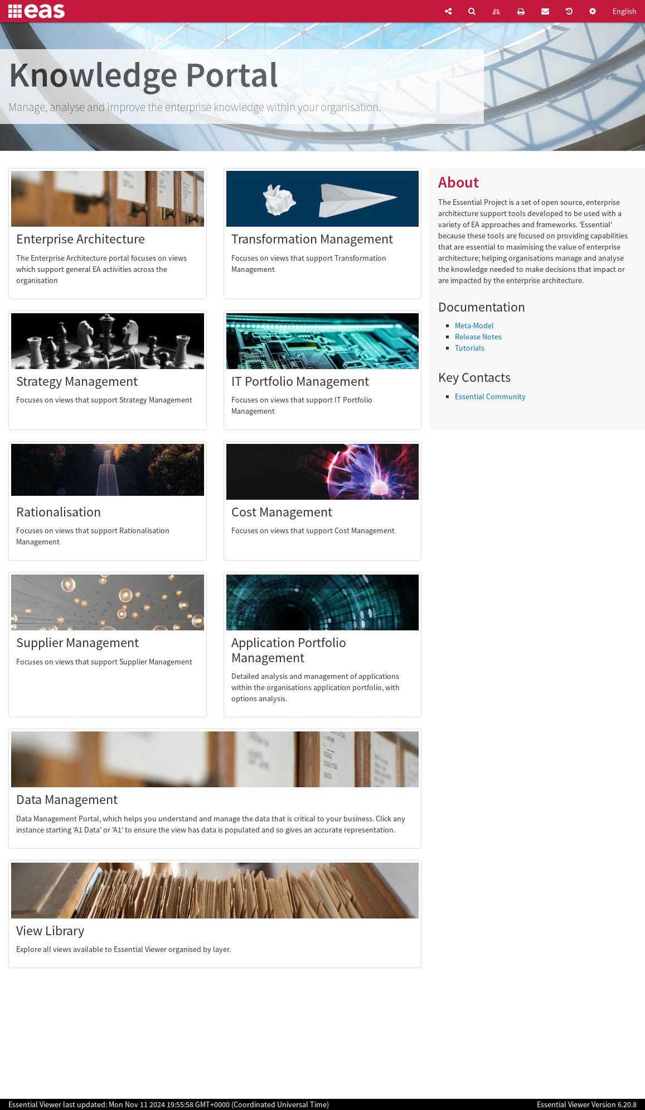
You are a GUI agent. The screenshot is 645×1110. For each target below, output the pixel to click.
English (625, 11)
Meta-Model (474, 325)
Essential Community (490, 396)
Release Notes (478, 337)
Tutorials (469, 348)
